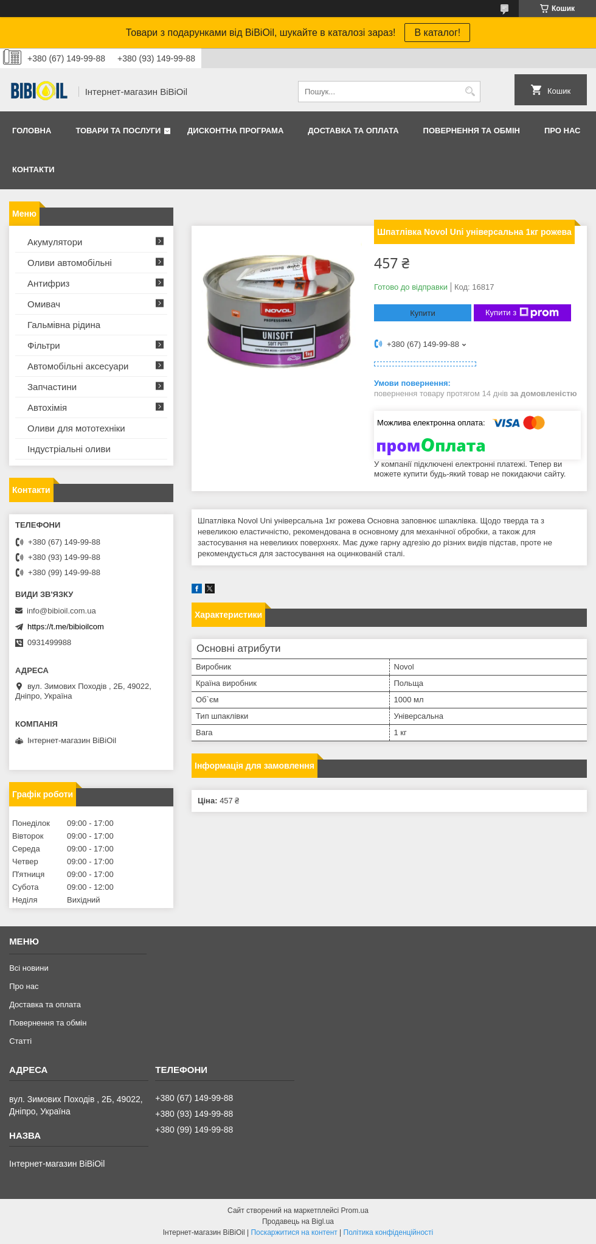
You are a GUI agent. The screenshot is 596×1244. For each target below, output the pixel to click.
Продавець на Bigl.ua (298, 1221)
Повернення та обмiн (471, 130)
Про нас (562, 130)
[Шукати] (469, 91)
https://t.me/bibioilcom (65, 626)
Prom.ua (355, 1210)
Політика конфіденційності (389, 1232)
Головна (31, 130)
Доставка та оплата (353, 130)
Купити (422, 313)
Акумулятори (54, 242)
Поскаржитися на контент (294, 1232)
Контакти (33, 169)
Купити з (522, 312)
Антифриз (48, 283)
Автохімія (47, 407)
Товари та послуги (118, 130)
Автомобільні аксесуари (77, 366)
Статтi (20, 1041)
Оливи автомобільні (69, 262)
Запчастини (52, 387)
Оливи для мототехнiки (76, 428)
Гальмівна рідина (63, 325)
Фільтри (43, 345)
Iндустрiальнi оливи (69, 449)
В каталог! (437, 32)
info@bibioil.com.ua (61, 610)
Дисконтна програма (235, 130)
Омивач (43, 304)
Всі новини (29, 968)
